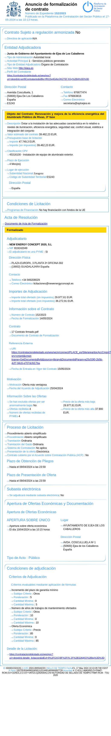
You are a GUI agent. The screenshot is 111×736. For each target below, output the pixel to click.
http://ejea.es (26, 68)
